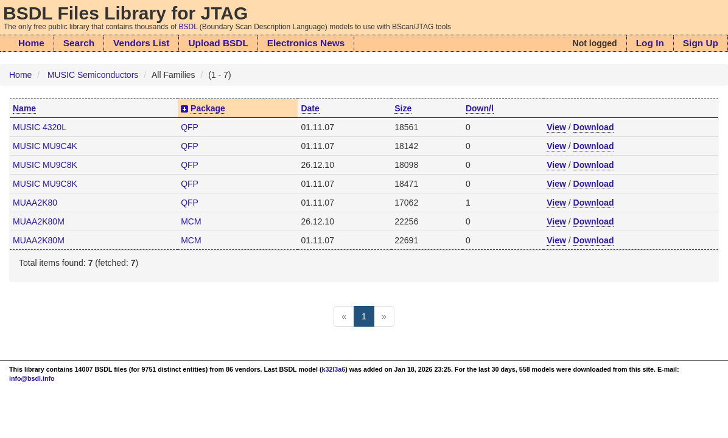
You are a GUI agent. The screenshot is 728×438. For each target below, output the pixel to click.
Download (593, 127)
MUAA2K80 (35, 202)
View (556, 127)
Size (402, 108)
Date (310, 108)
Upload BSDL (218, 43)
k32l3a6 (334, 369)
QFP (189, 127)
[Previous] (344, 316)
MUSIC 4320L (39, 127)
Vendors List (141, 43)
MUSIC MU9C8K (45, 165)
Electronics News (306, 43)
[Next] (384, 316)
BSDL (188, 27)
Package (208, 108)
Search (78, 43)
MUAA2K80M (39, 221)
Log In (650, 43)
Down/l (480, 108)
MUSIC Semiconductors (92, 75)
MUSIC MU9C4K (45, 146)
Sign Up (700, 43)
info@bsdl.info (32, 378)
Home (31, 43)
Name (24, 108)
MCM (191, 221)
